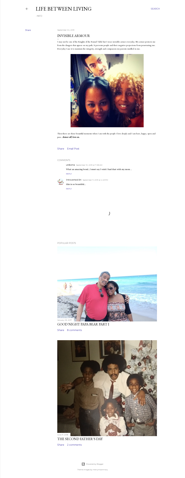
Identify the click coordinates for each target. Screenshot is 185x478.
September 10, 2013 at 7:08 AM (89, 165)
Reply (69, 174)
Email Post (73, 148)
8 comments (74, 330)
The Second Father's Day (80, 439)
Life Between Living (64, 8)
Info (39, 16)
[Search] (155, 8)
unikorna (70, 165)
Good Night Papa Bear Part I (83, 324)
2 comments (74, 444)
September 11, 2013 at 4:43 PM (95, 180)
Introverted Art (73, 180)
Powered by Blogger (92, 464)
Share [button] (28, 30)
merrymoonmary (100, 469)
